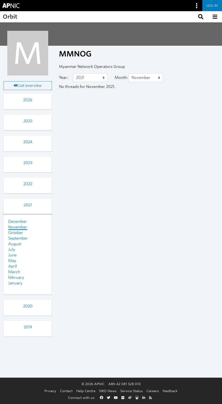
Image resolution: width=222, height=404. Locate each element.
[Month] (145, 77)
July (11, 249)
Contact (66, 391)
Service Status (131, 391)
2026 (27, 100)
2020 (28, 306)
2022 (27, 184)
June (12, 255)
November (17, 227)
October (15, 232)
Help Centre (85, 391)
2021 (28, 205)
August (14, 244)
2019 (28, 327)
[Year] (90, 77)
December (17, 221)
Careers (152, 391)
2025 (27, 121)
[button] (200, 16)
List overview (28, 85)
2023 (27, 163)
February (16, 277)
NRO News (107, 391)
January (15, 283)
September (18, 238)
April (12, 266)
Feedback (170, 391)
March (14, 272)
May (12, 260)
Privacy (50, 391)
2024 (27, 142)
